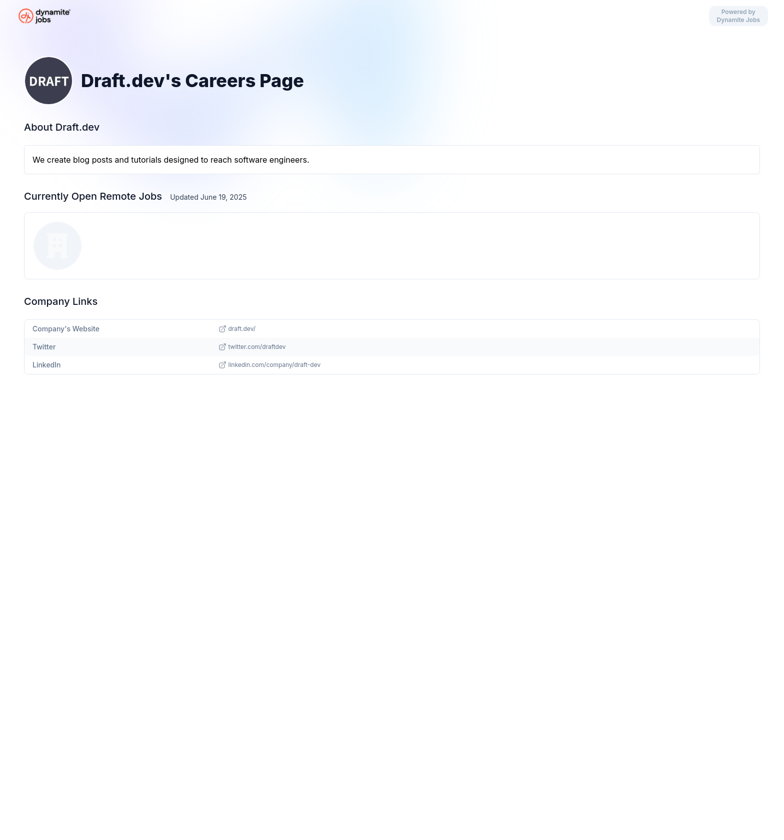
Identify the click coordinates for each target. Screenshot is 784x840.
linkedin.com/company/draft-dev (269, 365)
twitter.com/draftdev (252, 347)
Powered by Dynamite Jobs (738, 16)
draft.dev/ (237, 329)
